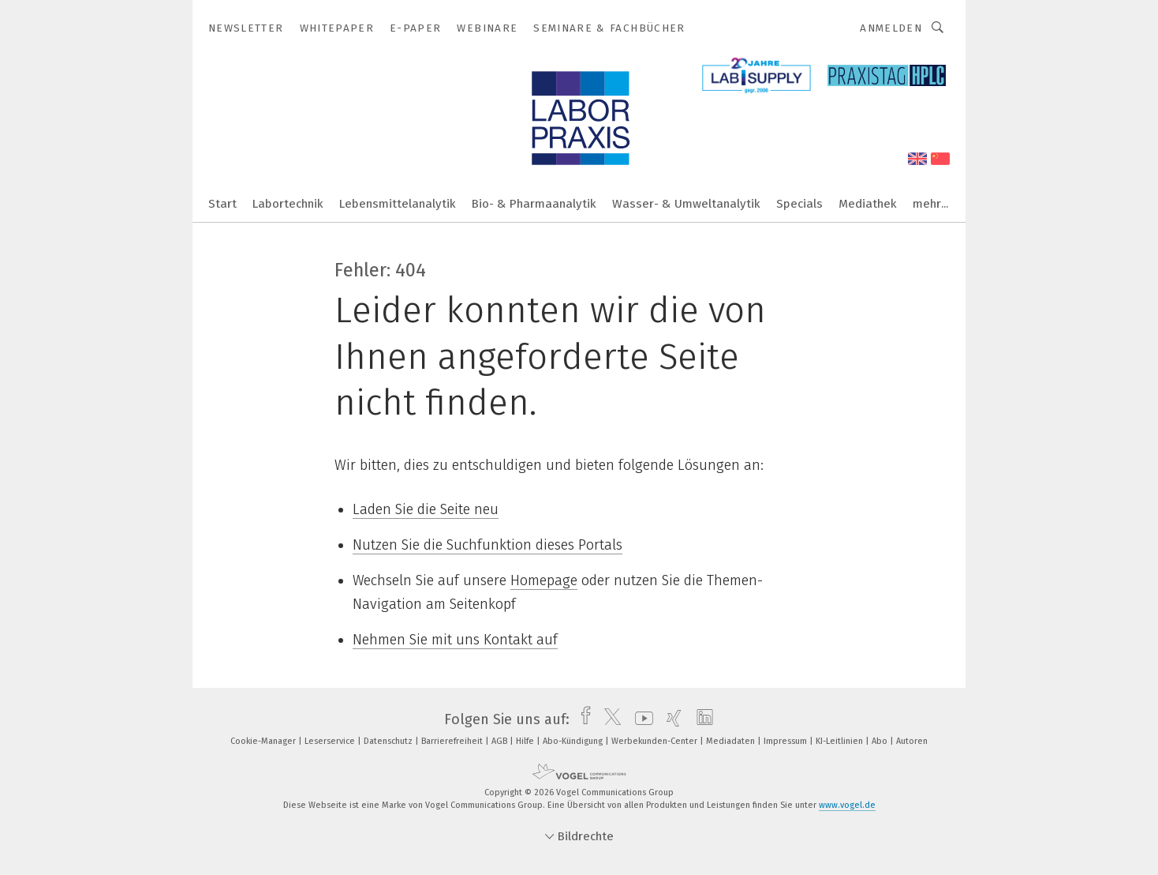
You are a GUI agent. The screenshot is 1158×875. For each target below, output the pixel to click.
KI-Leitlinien (840, 741)
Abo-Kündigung (574, 741)
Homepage (543, 580)
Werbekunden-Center (655, 741)
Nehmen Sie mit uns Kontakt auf (455, 639)
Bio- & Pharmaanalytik (534, 204)
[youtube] (640, 719)
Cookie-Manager (264, 741)
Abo (881, 741)
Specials (799, 204)
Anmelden (891, 28)
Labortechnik (287, 204)
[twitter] (608, 719)
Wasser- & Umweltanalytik (686, 204)
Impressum (786, 741)
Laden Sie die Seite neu (426, 509)
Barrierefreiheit (453, 741)
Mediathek (868, 204)
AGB (500, 741)
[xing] (670, 719)
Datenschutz (389, 741)
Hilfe (526, 741)
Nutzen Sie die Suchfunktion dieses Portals (487, 545)
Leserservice (330, 741)
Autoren (912, 741)
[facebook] (581, 719)
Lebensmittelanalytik (397, 204)
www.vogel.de (847, 805)
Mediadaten (731, 741)
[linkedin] (701, 719)
